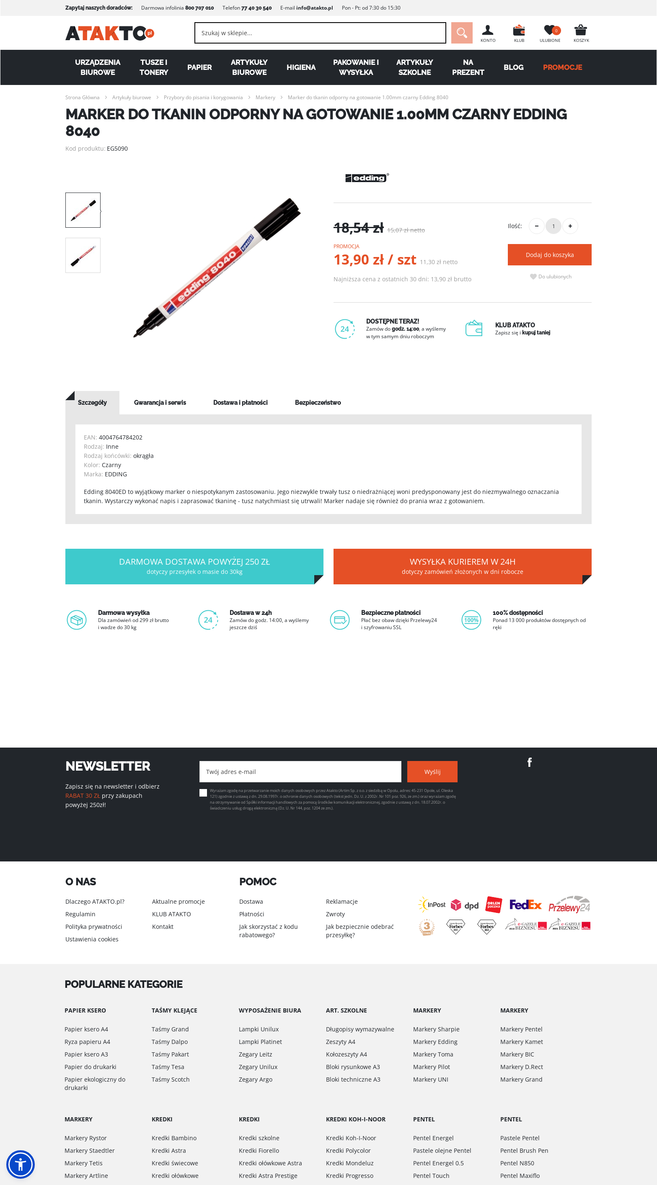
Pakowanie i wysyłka (356, 67)
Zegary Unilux (258, 1067)
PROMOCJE (562, 67)
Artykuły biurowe (249, 67)
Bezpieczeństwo (318, 402)
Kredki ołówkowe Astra (270, 1163)
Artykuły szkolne (414, 67)
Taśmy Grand (170, 1029)
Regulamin (80, 914)
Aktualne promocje (178, 901)
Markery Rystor (86, 1138)
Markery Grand (521, 1079)
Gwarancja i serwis (160, 402)
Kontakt (162, 927)
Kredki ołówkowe (175, 1176)
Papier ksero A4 (86, 1029)
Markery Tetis (84, 1163)
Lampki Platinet (260, 1042)
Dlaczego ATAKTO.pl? (94, 901)
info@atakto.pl (314, 7)
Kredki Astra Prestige (268, 1176)
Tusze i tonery (154, 67)
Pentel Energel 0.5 (438, 1163)
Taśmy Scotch (171, 1079)
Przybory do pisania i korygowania (203, 97)
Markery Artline (86, 1176)
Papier (199, 67)
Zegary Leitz (255, 1054)
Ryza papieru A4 (87, 1042)
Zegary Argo (255, 1079)
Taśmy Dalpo (170, 1042)
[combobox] (320, 33)
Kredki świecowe (175, 1163)
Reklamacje (342, 901)
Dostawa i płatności (240, 402)
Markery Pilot (431, 1067)
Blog (513, 67)
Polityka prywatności (93, 927)
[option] (217, 268)
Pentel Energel (433, 1138)
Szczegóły (92, 402)
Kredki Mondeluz (350, 1163)
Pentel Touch (431, 1176)
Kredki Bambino (174, 1138)
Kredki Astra (169, 1150)
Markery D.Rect (521, 1067)
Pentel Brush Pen (524, 1150)
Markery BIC (517, 1054)
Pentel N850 (517, 1163)
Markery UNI (430, 1079)
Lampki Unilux (259, 1029)
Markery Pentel (521, 1029)
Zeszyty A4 (340, 1042)
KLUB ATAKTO (171, 914)
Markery (265, 97)
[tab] (92, 402)
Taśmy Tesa (168, 1067)
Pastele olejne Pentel (442, 1150)
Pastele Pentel (520, 1138)
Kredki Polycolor (348, 1150)
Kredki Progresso (349, 1176)
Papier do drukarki (90, 1067)
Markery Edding (435, 1042)
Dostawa (251, 901)
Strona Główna (82, 97)
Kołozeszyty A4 (346, 1054)
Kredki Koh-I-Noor (351, 1138)
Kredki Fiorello (259, 1150)
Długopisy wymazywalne (360, 1029)
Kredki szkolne (259, 1138)
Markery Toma (433, 1054)
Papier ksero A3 (86, 1054)
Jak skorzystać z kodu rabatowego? (268, 931)
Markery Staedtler (90, 1150)
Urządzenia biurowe (97, 67)
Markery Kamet (521, 1042)
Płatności (251, 914)
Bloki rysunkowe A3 (353, 1067)
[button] (20, 1164)
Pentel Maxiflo (520, 1176)
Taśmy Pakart (170, 1054)
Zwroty (335, 914)
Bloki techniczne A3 (353, 1079)
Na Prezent (468, 67)
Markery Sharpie (436, 1029)
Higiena (301, 67)
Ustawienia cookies (92, 939)
